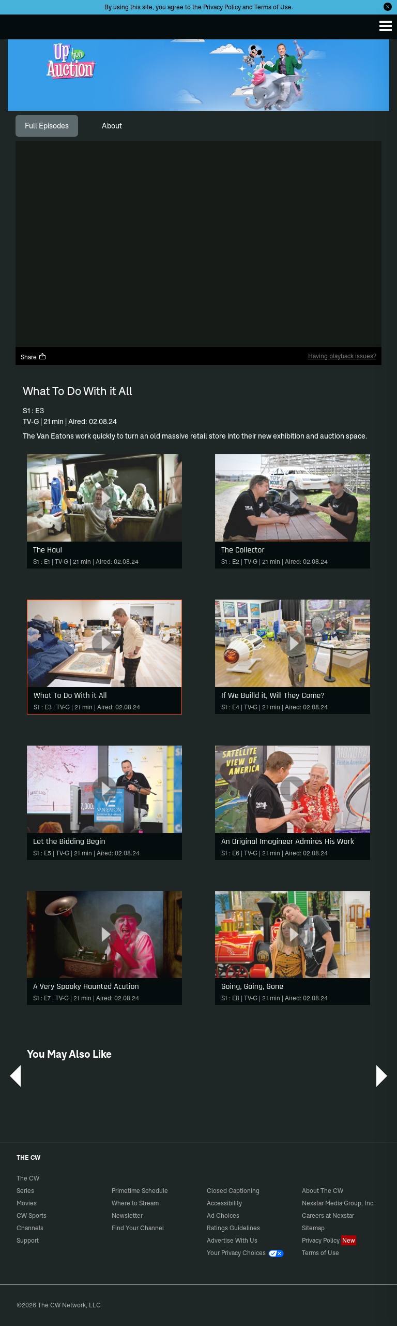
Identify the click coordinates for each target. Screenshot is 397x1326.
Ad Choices (223, 1215)
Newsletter (127, 1215)
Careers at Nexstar (328, 1215)
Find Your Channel (138, 1228)
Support (28, 1240)
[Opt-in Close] (388, 7)
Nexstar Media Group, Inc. (338, 1203)
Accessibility (224, 1203)
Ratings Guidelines (233, 1228)
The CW (18, 24)
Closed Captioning (233, 1190)
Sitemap (313, 1228)
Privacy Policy (222, 7)
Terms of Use (273, 7)
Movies (27, 1203)
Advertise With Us (232, 1240)
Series (25, 1190)
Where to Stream (135, 1203)
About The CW (322, 1190)
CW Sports (32, 1215)
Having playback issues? (342, 356)
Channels (30, 1228)
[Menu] (385, 26)
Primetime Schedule (140, 1190)
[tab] (47, 126)
